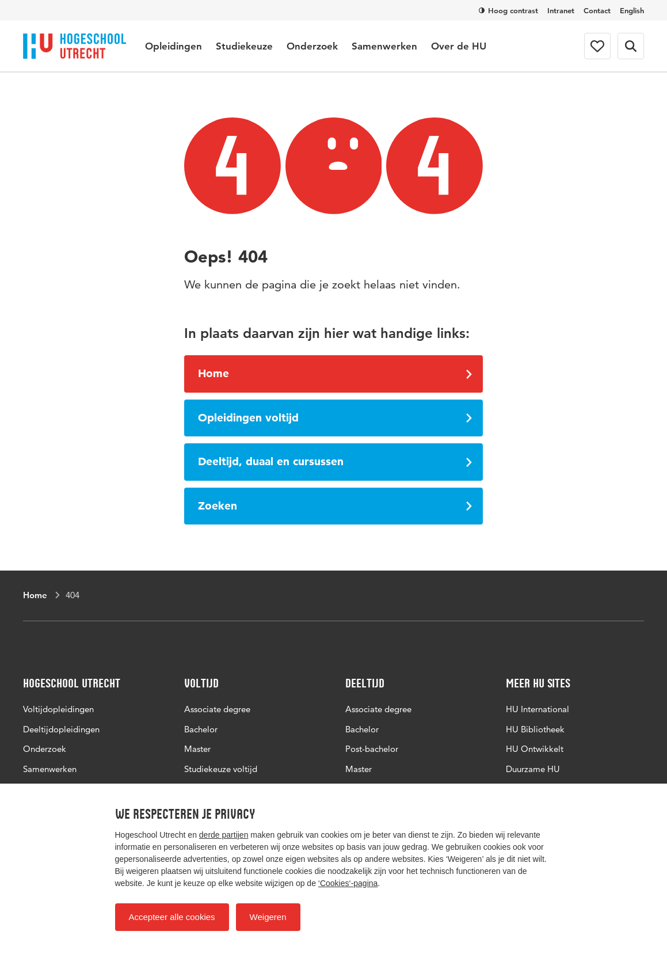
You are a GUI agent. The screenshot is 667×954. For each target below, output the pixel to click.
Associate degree (217, 709)
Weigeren (268, 917)
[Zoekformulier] (631, 46)
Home (335, 373)
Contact (597, 10)
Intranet (560, 10)
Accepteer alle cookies (172, 917)
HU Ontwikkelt (534, 748)
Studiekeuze (244, 46)
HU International (537, 709)
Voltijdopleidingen (58, 709)
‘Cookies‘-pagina (348, 883)
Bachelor (201, 729)
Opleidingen (173, 46)
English (632, 10)
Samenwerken (384, 46)
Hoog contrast (508, 10)
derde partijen (224, 834)
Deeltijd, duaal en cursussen (335, 461)
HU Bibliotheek (535, 729)
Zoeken (335, 505)
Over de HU (458, 46)
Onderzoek (312, 46)
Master (197, 748)
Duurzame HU (533, 768)
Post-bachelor (371, 748)
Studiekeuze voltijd (220, 768)
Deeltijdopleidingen (61, 729)
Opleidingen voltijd (335, 417)
